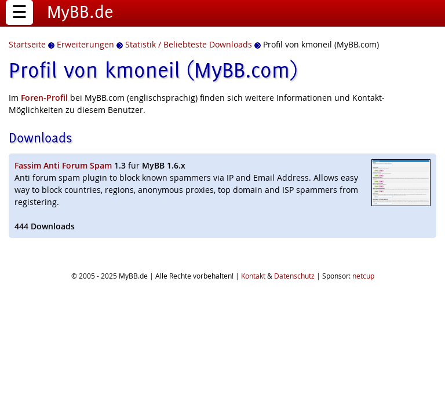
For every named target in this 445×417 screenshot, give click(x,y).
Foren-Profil (44, 97)
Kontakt (253, 275)
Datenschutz (294, 275)
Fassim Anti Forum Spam (63, 165)
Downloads (40, 137)
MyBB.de (80, 11)
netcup (363, 275)
